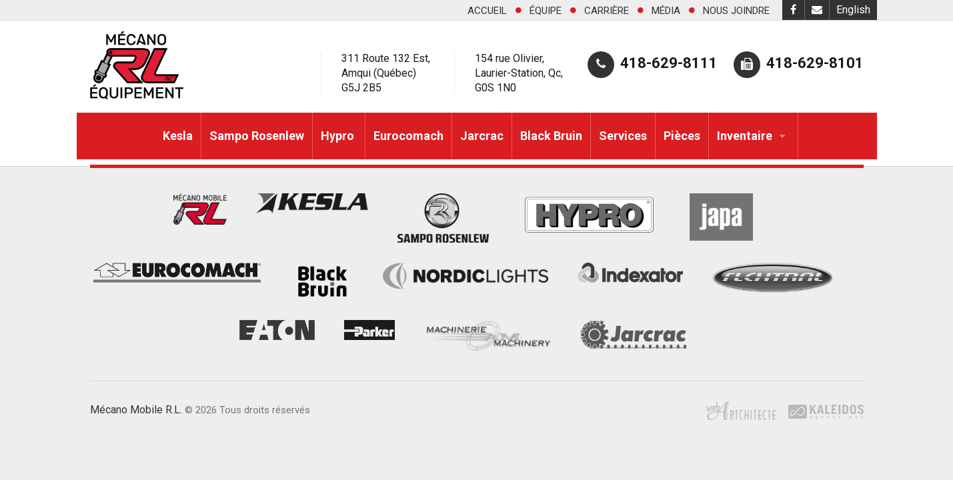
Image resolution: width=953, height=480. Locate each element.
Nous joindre (736, 11)
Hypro (339, 136)
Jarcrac (482, 136)
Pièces (682, 136)
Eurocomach (408, 136)
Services (623, 136)
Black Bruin (551, 136)
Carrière (606, 11)
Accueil (487, 11)
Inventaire (744, 136)
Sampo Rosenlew (256, 136)
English (853, 9)
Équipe (546, 11)
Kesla (178, 136)
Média (666, 11)
